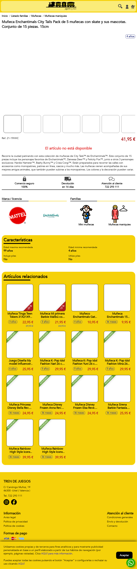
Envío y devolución (117, 521)
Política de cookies (14, 526)
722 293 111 (15, 495)
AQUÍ (21, 563)
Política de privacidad (16, 521)
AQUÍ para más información (56, 553)
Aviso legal (10, 517)
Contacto (112, 526)
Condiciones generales (120, 517)
